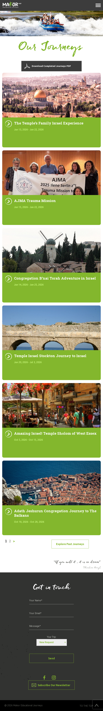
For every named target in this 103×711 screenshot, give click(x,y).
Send (51, 658)
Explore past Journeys (70, 543)
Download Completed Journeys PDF (51, 66)
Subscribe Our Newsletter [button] (54, 685)
